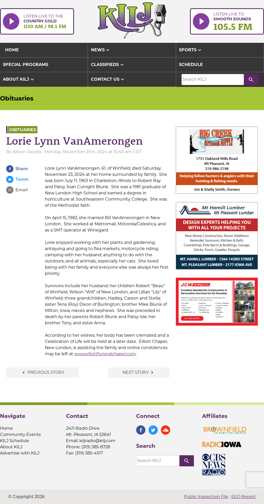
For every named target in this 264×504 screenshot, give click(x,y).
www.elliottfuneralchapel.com (105, 353)
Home (6, 428)
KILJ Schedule (14, 440)
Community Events (20, 434)
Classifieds (108, 65)
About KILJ (19, 79)
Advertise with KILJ (19, 453)
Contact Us (108, 79)
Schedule (191, 64)
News (101, 50)
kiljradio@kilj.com (97, 440)
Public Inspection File (206, 496)
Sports (191, 50)
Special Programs (25, 64)
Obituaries (17, 98)
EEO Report (243, 496)
